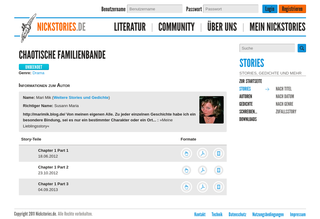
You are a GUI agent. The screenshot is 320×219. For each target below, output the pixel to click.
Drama (38, 73)
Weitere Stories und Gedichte (80, 97)
